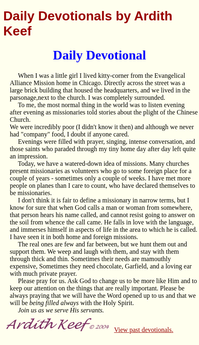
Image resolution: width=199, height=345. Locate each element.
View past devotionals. (143, 329)
